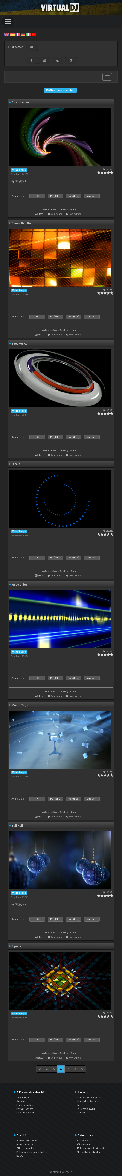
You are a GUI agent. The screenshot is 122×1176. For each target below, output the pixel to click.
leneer (109, 169)
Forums (81, 1112)
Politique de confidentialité (31, 1152)
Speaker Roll (20, 343)
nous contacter (25, 1144)
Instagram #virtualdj (90, 1148)
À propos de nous (26, 1140)
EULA (19, 1155)
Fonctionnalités (25, 1104)
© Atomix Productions (61, 1172)
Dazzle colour (21, 102)
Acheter (20, 1101)
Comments (56, 214)
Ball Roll (17, 825)
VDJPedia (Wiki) (86, 1108)
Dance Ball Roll (22, 223)
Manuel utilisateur (87, 1101)
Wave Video (19, 584)
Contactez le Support (89, 1097)
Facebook (84, 1140)
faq (79, 1104)
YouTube (83, 1144)
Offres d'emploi (25, 1148)
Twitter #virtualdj (88, 1152)
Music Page (20, 705)
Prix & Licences (24, 1108)
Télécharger (23, 1097)
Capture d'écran (25, 1112)
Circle (16, 464)
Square (16, 946)
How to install (76, 214)
